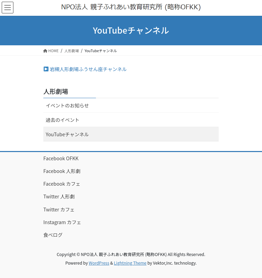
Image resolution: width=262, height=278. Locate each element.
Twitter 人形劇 (59, 196)
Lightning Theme (130, 263)
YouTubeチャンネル (67, 134)
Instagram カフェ (62, 222)
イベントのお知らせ (67, 105)
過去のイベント (62, 119)
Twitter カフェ (59, 209)
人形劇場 (55, 90)
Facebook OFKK (60, 158)
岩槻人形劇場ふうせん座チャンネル (85, 69)
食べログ (53, 234)
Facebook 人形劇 (61, 170)
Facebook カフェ (61, 183)
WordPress (99, 263)
